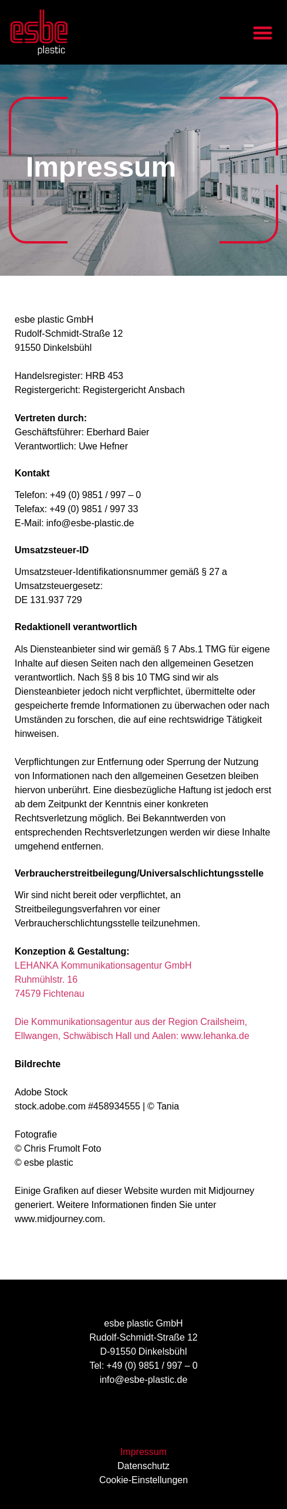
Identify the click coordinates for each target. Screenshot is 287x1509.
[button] (263, 32)
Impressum (143, 1453)
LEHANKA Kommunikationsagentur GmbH (103, 966)
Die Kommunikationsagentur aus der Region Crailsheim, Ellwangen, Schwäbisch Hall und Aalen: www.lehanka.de (132, 1030)
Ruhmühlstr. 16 (46, 980)
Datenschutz (143, 1467)
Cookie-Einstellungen (143, 1481)
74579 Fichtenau (50, 994)
